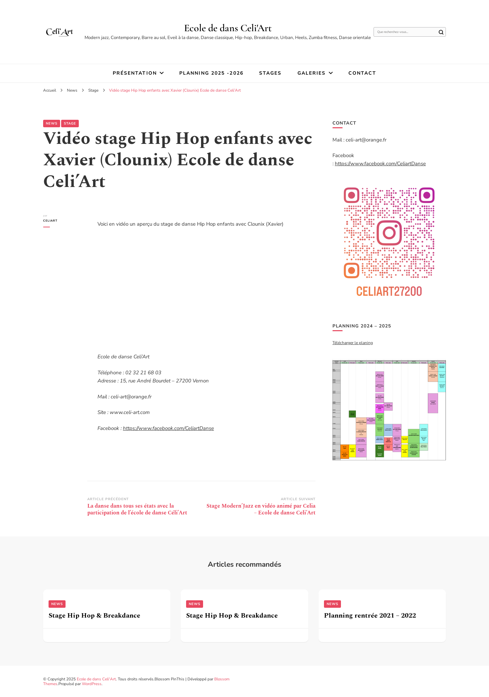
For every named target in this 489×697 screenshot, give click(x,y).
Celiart (50, 221)
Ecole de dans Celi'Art (228, 28)
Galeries (311, 73)
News (51, 123)
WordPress (92, 683)
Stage (70, 123)
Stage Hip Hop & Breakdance (94, 615)
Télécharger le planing (352, 342)
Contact (362, 73)
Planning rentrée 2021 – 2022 (370, 615)
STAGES (270, 73)
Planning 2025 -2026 (211, 73)
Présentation (135, 73)
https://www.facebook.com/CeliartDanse (168, 428)
